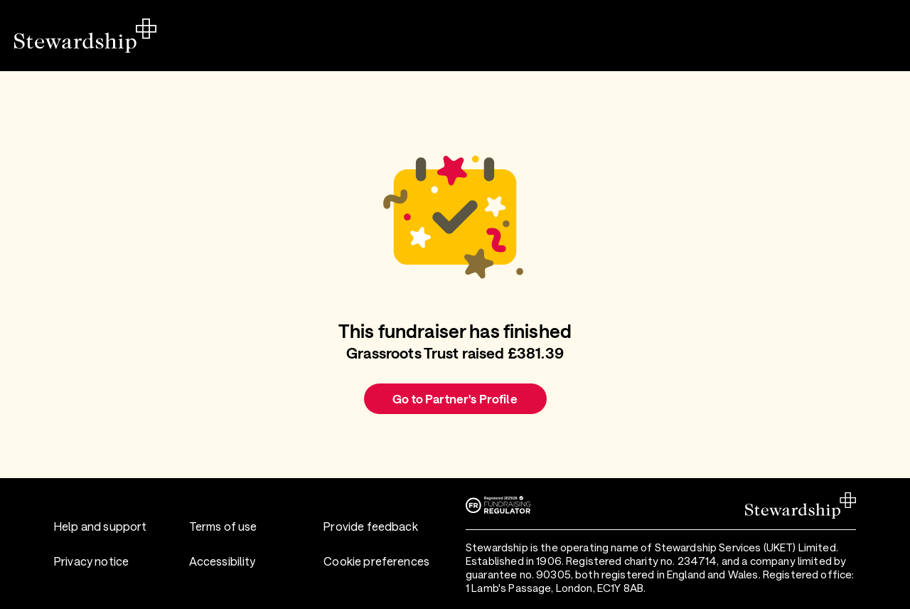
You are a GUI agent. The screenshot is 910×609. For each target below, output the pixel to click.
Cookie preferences (376, 561)
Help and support (100, 526)
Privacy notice (91, 561)
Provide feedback (370, 526)
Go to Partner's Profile (454, 398)
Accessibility (222, 561)
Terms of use (223, 526)
